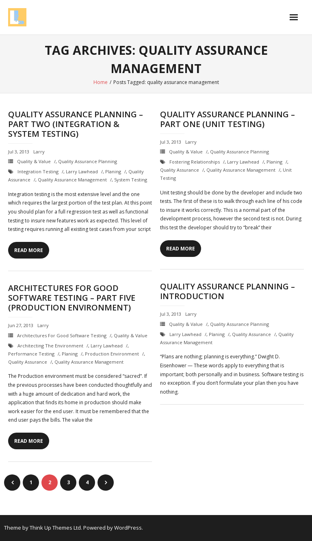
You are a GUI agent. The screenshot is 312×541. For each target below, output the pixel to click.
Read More (28, 250)
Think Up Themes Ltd (55, 527)
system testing (130, 180)
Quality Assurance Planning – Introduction (227, 291)
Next (106, 482)
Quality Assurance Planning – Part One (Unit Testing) (227, 119)
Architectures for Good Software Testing (61, 335)
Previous (12, 482)
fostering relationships (194, 162)
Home (100, 82)
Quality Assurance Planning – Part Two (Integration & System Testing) (75, 124)
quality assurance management (72, 180)
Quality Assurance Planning (87, 161)
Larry (39, 152)
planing (113, 171)
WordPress (128, 527)
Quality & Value (34, 161)
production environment (112, 354)
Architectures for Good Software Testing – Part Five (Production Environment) (71, 297)
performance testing (31, 354)
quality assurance (179, 170)
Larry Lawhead (82, 171)
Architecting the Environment (50, 346)
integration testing (37, 171)
